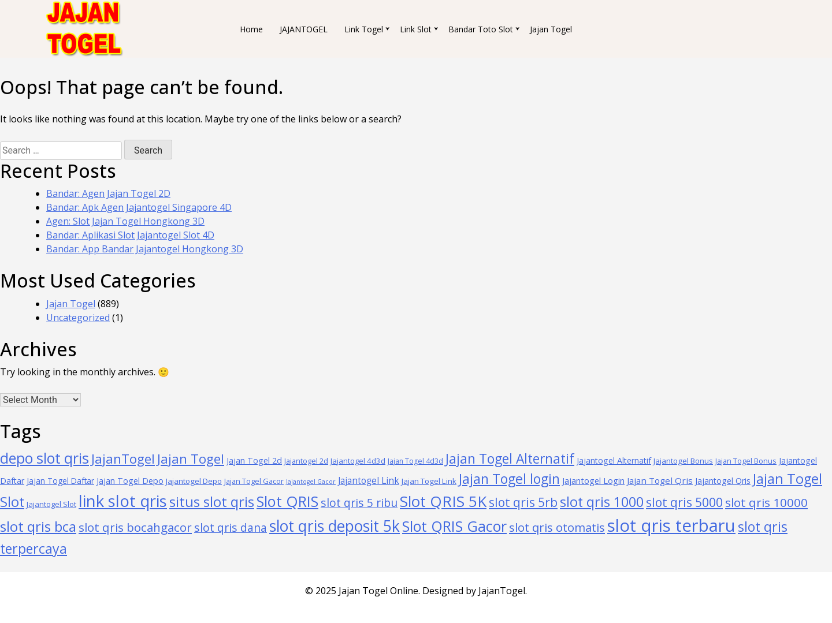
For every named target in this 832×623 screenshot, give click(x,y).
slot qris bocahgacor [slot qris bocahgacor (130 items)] (135, 527)
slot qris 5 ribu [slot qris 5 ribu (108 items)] (359, 502)
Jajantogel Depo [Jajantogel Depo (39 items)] (194, 481)
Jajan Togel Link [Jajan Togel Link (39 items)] (429, 481)
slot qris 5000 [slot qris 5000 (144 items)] (684, 502)
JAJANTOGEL (304, 29)
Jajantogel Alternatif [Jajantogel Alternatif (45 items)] (614, 460)
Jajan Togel (551, 29)
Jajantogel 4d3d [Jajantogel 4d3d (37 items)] (357, 461)
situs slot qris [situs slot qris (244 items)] (211, 501)
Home (251, 29)
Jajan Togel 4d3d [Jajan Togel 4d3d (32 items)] (415, 461)
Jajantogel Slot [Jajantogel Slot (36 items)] (51, 504)
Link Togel (363, 29)
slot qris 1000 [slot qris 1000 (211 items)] (602, 502)
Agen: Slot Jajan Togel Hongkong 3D (125, 221)
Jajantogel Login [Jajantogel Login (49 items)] (593, 480)
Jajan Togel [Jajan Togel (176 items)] (190, 459)
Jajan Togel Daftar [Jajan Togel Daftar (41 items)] (60, 480)
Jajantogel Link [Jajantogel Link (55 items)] (368, 480)
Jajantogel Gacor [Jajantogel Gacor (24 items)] (311, 481)
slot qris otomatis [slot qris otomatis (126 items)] (557, 527)
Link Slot (416, 29)
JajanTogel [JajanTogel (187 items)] (123, 459)
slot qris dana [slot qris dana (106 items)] (230, 527)
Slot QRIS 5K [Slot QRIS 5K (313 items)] (443, 501)
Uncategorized (78, 317)
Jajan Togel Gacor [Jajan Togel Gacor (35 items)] (254, 481)
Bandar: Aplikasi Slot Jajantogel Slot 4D (130, 235)
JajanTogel (501, 590)
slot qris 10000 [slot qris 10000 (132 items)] (766, 502)
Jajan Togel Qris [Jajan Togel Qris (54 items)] (660, 480)
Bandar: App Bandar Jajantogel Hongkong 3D (144, 249)
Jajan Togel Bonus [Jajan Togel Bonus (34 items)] (746, 461)
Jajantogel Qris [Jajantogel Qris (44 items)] (723, 480)
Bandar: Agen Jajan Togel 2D (108, 193)
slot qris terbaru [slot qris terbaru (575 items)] (671, 525)
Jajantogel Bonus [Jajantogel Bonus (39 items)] (683, 461)
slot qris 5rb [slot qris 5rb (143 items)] (523, 502)
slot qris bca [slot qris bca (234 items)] (38, 526)
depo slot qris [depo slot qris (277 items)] (44, 458)
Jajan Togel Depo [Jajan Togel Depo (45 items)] (130, 480)
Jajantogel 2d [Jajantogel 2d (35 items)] (306, 461)
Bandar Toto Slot (480, 29)
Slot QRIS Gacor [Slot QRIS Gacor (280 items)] (454, 526)
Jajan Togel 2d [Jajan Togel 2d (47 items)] (254, 460)
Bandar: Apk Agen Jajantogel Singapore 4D (139, 207)
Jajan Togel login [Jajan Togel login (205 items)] (509, 478)
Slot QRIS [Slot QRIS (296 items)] (287, 501)
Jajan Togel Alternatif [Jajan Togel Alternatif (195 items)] (509, 459)
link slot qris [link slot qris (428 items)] (123, 501)
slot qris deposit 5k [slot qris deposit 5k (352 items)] (334, 526)
